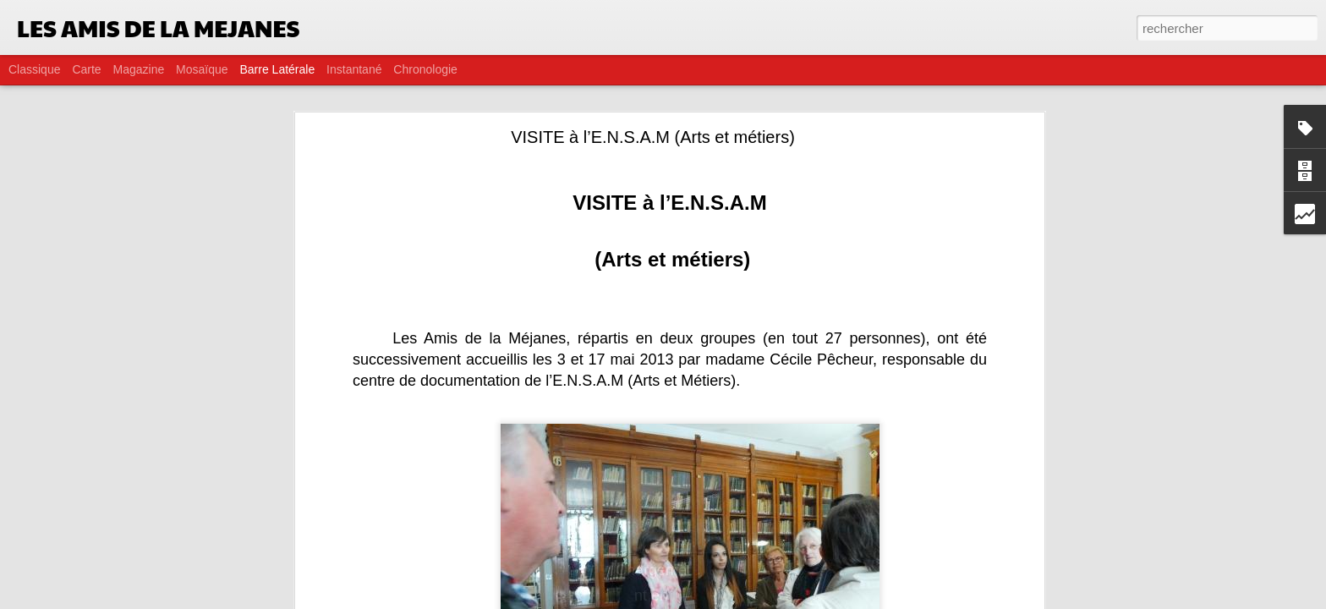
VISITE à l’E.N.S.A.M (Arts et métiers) (653, 137)
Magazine (139, 69)
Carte (86, 69)
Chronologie (425, 69)
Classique (34, 69)
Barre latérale (277, 69)
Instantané (353, 69)
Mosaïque (201, 69)
